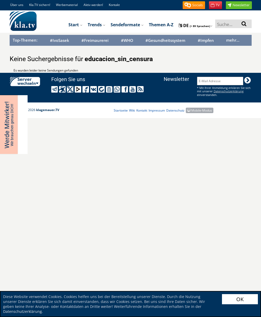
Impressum (157, 110)
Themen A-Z (161, 25)
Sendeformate (127, 25)
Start (75, 25)
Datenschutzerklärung (22, 311)
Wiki (132, 110)
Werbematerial (67, 5)
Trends (96, 25)
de (196, 25)
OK (240, 299)
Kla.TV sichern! (39, 5)
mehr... (232, 40)
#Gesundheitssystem (165, 40)
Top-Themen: (25, 40)
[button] (194, 5)
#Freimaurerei (95, 40)
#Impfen (206, 40)
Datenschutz (175, 110)
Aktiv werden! (93, 5)
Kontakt (114, 5)
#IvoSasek (59, 40)
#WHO (127, 40)
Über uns (16, 5)
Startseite (121, 110)
